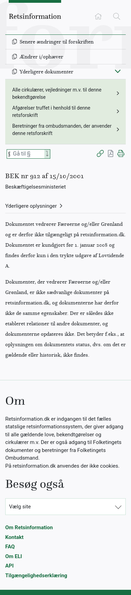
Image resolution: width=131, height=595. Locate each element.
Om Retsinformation (29, 527)
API (9, 566)
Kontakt (14, 537)
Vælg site (20, 506)
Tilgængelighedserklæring (36, 575)
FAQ (10, 547)
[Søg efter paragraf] (28, 154)
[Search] (47, 154)
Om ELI (13, 556)
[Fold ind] (117, 71)
